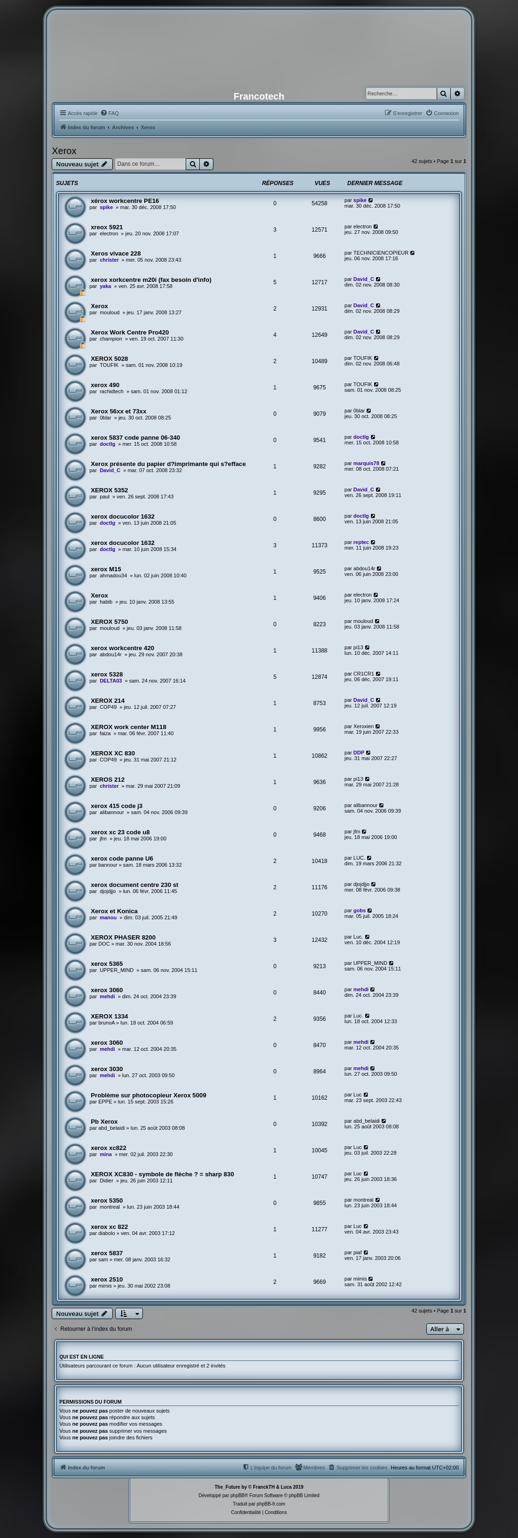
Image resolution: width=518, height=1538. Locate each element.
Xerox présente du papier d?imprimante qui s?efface (168, 463)
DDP (358, 752)
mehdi (107, 996)
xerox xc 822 (109, 1226)
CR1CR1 (363, 673)
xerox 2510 (107, 1279)
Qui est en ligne (81, 1356)
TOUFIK (109, 365)
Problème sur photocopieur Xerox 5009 (148, 1095)
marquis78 (366, 463)
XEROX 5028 (109, 358)
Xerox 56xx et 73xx (118, 411)
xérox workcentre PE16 (125, 200)
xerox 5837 (107, 1253)
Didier (106, 1180)
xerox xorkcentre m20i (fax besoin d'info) (151, 279)
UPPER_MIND (116, 970)
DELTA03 (111, 681)
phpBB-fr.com (271, 1504)
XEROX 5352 (109, 490)
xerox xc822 (108, 1147)
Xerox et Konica (114, 911)
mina (106, 1154)
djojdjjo (108, 891)
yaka (105, 286)
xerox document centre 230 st (134, 884)
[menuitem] (109, 113)
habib (106, 602)
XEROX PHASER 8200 (123, 937)
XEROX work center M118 (128, 726)
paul (105, 496)
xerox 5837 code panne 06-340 (135, 437)
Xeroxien (363, 726)
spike (106, 207)
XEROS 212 (108, 779)
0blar (105, 417)
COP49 (108, 707)
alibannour (112, 812)
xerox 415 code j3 (116, 805)
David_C (363, 279)
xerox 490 (105, 384)
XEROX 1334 (109, 1016)
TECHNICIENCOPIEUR (380, 253)
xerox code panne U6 (122, 858)
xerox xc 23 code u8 (120, 832)
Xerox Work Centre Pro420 (130, 332)
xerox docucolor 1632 (123, 516)
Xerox (64, 151)
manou (108, 917)
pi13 (358, 647)
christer (109, 260)
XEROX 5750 (109, 621)
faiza (105, 733)
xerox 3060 (107, 990)
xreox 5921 (107, 227)
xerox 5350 (107, 1200)
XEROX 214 (108, 700)
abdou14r (364, 568)
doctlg (107, 444)
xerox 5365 (107, 963)
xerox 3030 (107, 1068)
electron (109, 233)
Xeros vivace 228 (116, 253)
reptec (361, 542)
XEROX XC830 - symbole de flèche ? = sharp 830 (162, 1174)
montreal (110, 1207)
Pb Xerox (104, 1121)
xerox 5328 (107, 674)
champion (111, 339)
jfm (103, 838)
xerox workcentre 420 (122, 648)
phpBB (237, 1495)
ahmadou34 (113, 575)
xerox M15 (106, 569)
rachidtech (112, 391)
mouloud (109, 312)
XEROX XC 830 (113, 753)
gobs (359, 910)
